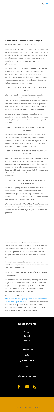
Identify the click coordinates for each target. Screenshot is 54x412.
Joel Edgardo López (15, 44)
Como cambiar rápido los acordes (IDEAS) (25, 40)
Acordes (37, 44)
